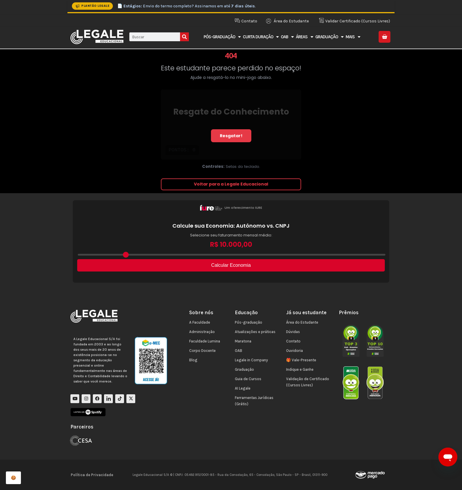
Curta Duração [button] (260, 37)
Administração (202, 332)
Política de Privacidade (92, 475)
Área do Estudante (302, 322)
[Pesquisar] (184, 36)
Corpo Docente (202, 350)
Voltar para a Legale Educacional (231, 184)
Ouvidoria (294, 350)
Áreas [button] (304, 37)
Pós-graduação (248, 322)
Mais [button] (353, 37)
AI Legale (242, 388)
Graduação (244, 369)
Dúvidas (293, 332)
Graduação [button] (329, 37)
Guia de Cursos (248, 379)
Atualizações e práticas (255, 332)
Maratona (243, 341)
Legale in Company (251, 360)
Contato (293, 341)
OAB (238, 350)
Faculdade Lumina (204, 341)
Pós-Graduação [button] (222, 37)
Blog (193, 360)
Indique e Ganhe (300, 369)
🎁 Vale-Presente (301, 360)
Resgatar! (231, 136)
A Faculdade (199, 322)
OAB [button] (287, 37)
